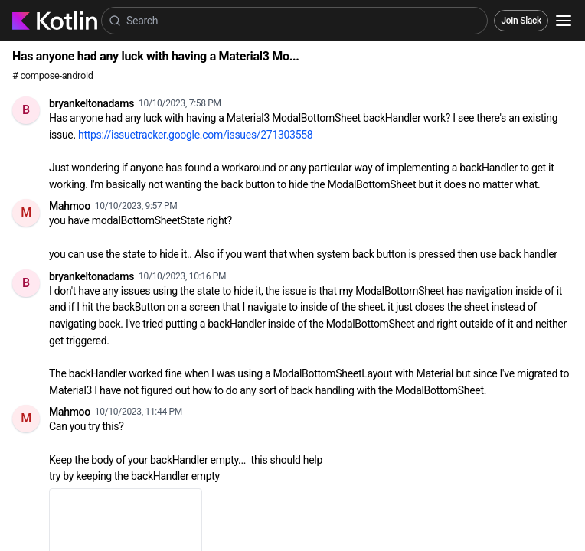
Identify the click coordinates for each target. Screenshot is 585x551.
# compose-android (52, 75)
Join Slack (521, 20)
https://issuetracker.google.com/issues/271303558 (195, 135)
